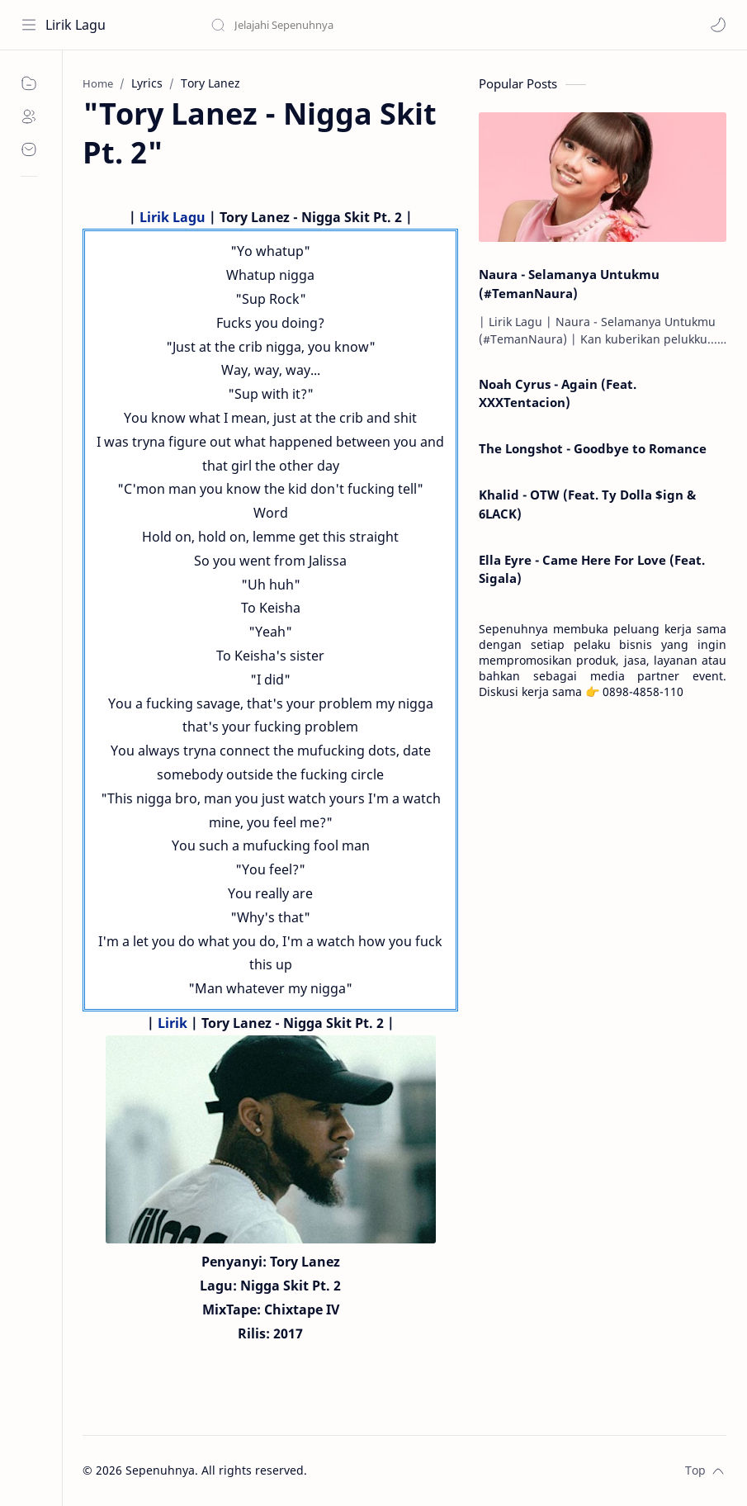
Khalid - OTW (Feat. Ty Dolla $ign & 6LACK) (587, 504)
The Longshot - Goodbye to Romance (593, 448)
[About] (28, 116)
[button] (718, 24)
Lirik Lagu (75, 25)
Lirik (172, 1023)
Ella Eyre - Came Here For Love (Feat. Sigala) (592, 569)
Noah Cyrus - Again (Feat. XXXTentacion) (557, 393)
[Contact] (28, 149)
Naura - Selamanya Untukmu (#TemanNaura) (569, 283)
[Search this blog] (342, 24)
